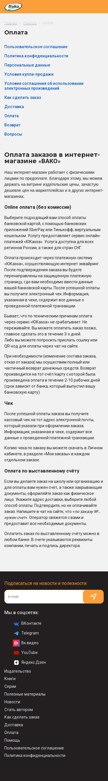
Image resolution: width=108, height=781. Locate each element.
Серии (10, 686)
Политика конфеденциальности (36, 56)
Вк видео (26, 643)
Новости (12, 702)
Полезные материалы (25, 694)
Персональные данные (27, 65)
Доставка (14, 106)
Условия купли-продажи (29, 74)
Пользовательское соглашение (35, 46)
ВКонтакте (27, 623)
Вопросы (13, 134)
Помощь (12, 740)
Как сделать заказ (22, 97)
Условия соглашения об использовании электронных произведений (44, 86)
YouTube (25, 652)
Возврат (12, 125)
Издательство (17, 671)
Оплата (11, 116)
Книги (10, 678)
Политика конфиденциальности (34, 755)
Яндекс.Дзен (29, 662)
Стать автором (18, 709)
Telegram (26, 633)
